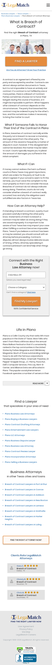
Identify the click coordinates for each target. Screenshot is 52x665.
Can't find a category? (20, 292)
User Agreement (26, 626)
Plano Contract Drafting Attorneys (22, 424)
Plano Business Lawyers (10, 16)
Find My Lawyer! (26, 301)
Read (38, 383)
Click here (31, 292)
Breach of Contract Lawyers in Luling (23, 524)
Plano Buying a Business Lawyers (21, 419)
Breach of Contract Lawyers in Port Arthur (26, 484)
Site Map (26, 632)
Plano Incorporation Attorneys (20, 456)
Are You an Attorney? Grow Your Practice (26, 70)
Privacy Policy (26, 629)
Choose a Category (17, 287)
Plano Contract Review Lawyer (20, 451)
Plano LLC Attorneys (15, 435)
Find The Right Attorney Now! (26, 540)
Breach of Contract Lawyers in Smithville (25, 511)
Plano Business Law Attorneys (20, 413)
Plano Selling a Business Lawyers (21, 462)
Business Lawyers (8, 14)
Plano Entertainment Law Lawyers (22, 429)
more (41, 383)
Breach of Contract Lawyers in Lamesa (24, 505)
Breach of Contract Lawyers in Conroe (24, 489)
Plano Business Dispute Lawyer (20, 440)
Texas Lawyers (23, 14)
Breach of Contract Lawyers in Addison (24, 495)
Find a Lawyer (26, 61)
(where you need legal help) (18, 280)
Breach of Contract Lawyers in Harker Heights (23, 518)
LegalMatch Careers (26, 634)
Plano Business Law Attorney (19, 446)
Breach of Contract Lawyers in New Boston (26, 500)
